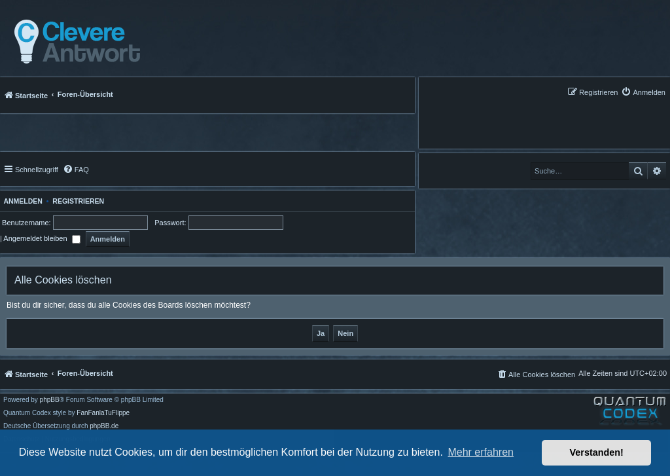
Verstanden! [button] (597, 452)
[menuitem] (643, 92)
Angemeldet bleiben (41, 238)
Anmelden (21, 201)
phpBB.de (104, 426)
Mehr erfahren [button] (481, 452)
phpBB (50, 400)
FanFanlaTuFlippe (103, 413)
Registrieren (78, 201)
